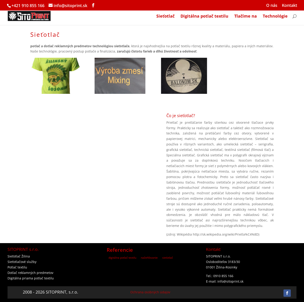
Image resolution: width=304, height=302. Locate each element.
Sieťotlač (165, 16)
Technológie (275, 16)
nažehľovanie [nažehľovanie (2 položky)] (149, 258)
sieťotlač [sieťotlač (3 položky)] (167, 258)
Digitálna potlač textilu (204, 16)
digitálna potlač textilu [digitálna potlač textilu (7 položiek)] (122, 258)
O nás (271, 5)
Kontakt (289, 5)
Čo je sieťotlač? (180, 115)
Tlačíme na (245, 16)
